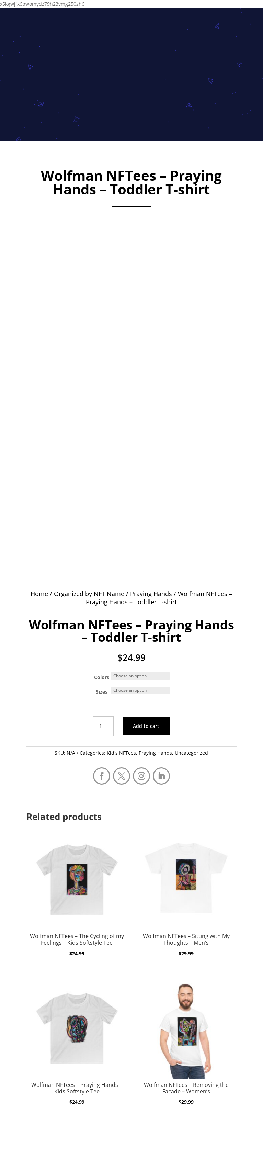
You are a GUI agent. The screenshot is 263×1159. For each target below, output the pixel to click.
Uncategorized (191, 753)
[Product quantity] (103, 726)
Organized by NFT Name (89, 593)
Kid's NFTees (121, 753)
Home (39, 593)
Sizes (101, 691)
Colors (101, 677)
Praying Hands (151, 593)
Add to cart (146, 726)
